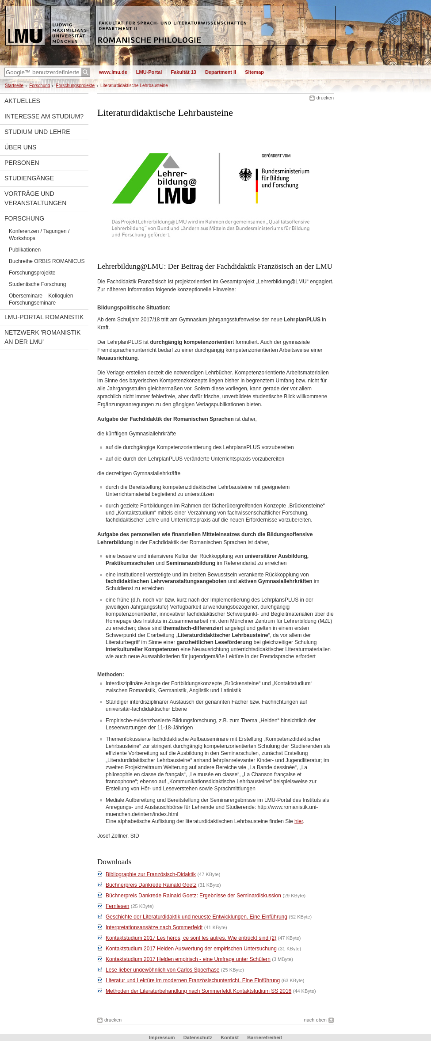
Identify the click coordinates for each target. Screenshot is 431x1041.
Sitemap (254, 72)
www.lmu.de (113, 72)
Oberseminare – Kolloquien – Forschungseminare (43, 299)
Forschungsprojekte (75, 85)
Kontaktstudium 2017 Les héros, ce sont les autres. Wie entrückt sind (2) (191, 938)
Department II (220, 72)
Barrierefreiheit (264, 1037)
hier (298, 821)
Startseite (14, 85)
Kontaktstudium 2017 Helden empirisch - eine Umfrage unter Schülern (188, 959)
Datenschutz (197, 1037)
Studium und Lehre (37, 131)
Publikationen (25, 250)
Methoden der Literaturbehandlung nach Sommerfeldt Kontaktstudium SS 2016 (198, 991)
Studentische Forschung (37, 284)
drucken (325, 97)
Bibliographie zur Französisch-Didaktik (151, 874)
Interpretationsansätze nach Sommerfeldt (154, 927)
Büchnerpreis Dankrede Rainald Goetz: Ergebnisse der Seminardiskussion (193, 895)
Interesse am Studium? (44, 116)
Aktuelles (22, 100)
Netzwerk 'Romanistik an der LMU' (42, 337)
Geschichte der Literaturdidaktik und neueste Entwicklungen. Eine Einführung (196, 917)
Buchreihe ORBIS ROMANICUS (46, 261)
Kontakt (230, 1037)
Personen (21, 162)
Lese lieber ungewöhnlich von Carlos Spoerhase (163, 970)
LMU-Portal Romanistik (44, 316)
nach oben (315, 1019)
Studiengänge (29, 178)
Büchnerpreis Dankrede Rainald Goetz (151, 885)
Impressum (162, 1037)
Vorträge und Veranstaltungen (35, 198)
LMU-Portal (149, 72)
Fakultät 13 (183, 72)
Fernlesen (117, 906)
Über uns (20, 147)
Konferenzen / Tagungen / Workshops (39, 234)
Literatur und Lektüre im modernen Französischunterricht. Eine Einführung (193, 980)
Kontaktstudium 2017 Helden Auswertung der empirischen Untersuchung (191, 949)
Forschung (39, 85)
